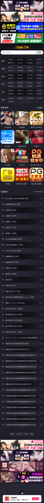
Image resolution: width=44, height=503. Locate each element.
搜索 (39, 52)
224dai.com (22, 47)
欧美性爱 (39, 75)
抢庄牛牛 (39, 63)
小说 (3, 92)
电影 (3, 76)
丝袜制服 (20, 70)
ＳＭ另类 (39, 70)
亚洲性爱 (11, 75)
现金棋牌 (30, 63)
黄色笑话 (30, 94)
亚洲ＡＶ (11, 67)
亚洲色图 (20, 83)
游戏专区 (39, 59)
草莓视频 (20, 98)
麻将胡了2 (11, 63)
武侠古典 (39, 90)
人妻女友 (30, 90)
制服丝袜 (11, 78)
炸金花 (20, 63)
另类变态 (39, 78)
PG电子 (11, 59)
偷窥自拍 (11, 83)
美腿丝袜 (11, 86)
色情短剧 (11, 101)
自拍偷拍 (20, 67)
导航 (3, 100)
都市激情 (11, 90)
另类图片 (39, 86)
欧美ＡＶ (30, 67)
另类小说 (20, 94)
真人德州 (20, 59)
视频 (3, 69)
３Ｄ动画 (39, 67)
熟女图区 (30, 86)
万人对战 (30, 59)
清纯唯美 (20, 86)
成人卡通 (30, 75)
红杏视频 (39, 98)
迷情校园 (11, 94)
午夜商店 (11, 98)
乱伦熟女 (30, 78)
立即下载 (35, 499)
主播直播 (30, 70)
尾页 (31, 434)
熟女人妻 (11, 70)
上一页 (19, 434)
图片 (3, 84)
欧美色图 (30, 83)
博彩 (3, 61)
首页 (12, 434)
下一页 (25, 434)
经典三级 (20, 78)
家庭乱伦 (20, 90)
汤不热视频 (29, 98)
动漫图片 (39, 83)
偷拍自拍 (20, 75)
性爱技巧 (39, 94)
